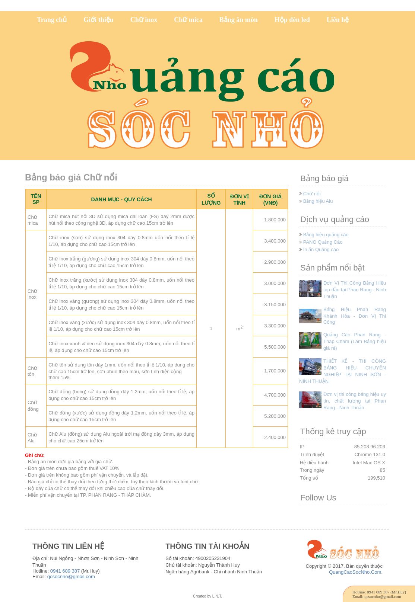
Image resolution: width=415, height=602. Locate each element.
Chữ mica (188, 19)
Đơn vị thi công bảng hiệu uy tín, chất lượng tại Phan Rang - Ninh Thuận (354, 400)
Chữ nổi (312, 193)
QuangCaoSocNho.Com (355, 572)
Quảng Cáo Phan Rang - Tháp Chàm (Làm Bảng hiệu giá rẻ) (354, 341)
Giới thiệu (98, 19)
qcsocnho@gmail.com (71, 576)
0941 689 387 (65, 571)
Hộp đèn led (292, 19)
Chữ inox (144, 19)
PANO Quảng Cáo (323, 242)
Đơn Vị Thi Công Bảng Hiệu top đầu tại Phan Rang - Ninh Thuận (354, 289)
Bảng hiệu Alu (318, 201)
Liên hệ (338, 19)
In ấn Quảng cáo (321, 249)
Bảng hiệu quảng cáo (326, 234)
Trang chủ (52, 19)
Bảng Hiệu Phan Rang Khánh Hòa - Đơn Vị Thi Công (354, 316)
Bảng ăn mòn (238, 19)
